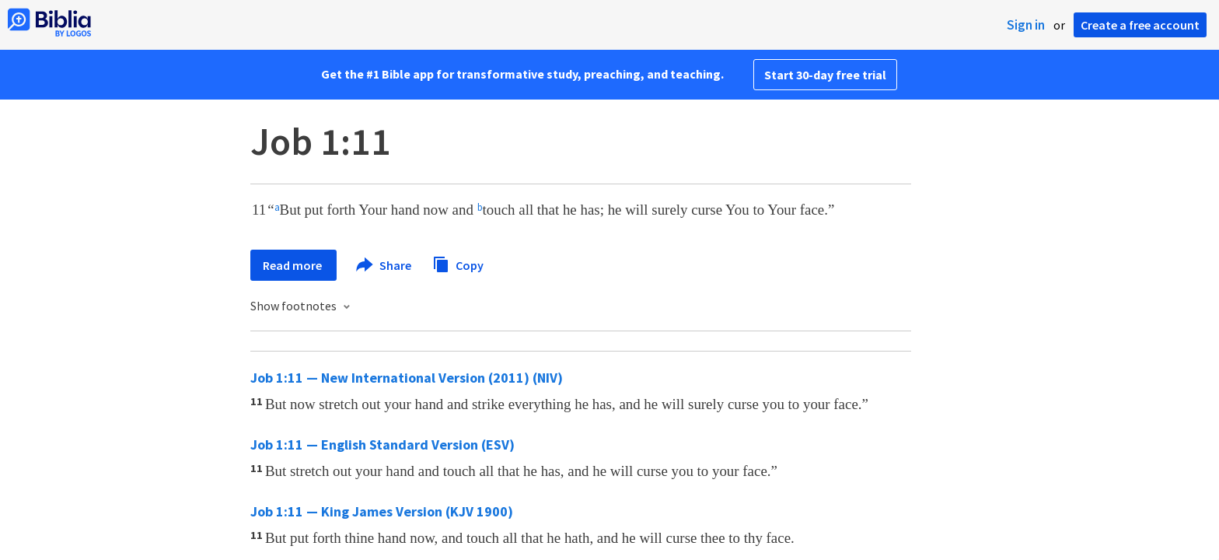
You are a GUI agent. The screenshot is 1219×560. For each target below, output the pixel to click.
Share (384, 265)
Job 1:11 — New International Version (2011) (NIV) (406, 378)
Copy (458, 263)
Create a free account (1140, 25)
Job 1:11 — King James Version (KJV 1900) (381, 511)
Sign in (1026, 24)
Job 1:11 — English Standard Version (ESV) (382, 444)
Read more (293, 265)
